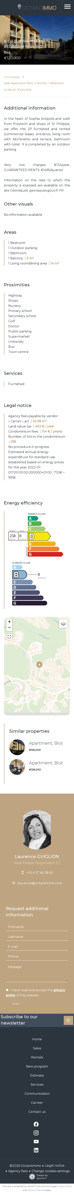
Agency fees (18, 1171)
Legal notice (54, 1165)
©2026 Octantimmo (25, 1166)
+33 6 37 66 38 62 (39, 873)
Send (16, 1003)
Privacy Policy (64, 1186)
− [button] (9, 628)
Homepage (12, 77)
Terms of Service (36, 1190)
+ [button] (9, 622)
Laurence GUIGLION (37, 856)
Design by (37, 1177)
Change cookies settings (51, 1171)
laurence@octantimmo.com (39, 883)
